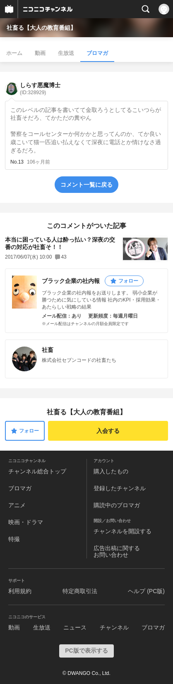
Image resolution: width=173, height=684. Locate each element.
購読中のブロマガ (117, 505)
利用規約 (19, 591)
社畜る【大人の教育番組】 (41, 27)
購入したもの (111, 471)
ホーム (14, 53)
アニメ (17, 505)
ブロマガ (97, 53)
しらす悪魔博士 (40, 88)
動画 (40, 53)
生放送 (66, 53)
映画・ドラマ (25, 522)
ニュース (74, 627)
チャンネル (114, 627)
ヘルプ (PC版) (146, 591)
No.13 (17, 161)
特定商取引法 (79, 591)
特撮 (14, 539)
